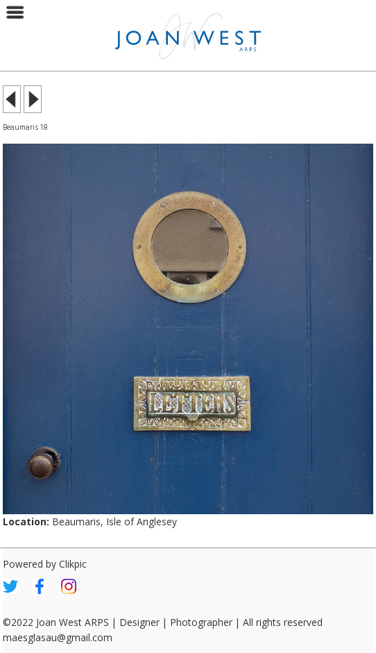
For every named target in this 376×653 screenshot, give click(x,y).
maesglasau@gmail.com (57, 637)
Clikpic (73, 563)
